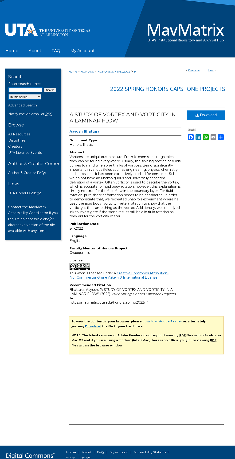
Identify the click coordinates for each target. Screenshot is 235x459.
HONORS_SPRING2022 (114, 71)
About (86, 452)
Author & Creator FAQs (27, 173)
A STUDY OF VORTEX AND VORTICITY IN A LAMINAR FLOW (123, 117)
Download (206, 115)
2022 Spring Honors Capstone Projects (167, 89)
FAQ (100, 452)
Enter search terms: (24, 84)
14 (135, 71)
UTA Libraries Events (25, 152)
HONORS (87, 71)
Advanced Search (22, 105)
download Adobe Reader (162, 321)
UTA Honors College (24, 193)
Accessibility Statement (152, 452)
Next (211, 70)
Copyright (85, 457)
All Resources (19, 134)
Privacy (70, 457)
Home (73, 71)
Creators (15, 146)
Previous (194, 70)
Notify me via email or (30, 114)
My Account (119, 452)
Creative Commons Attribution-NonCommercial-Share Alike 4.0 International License (119, 275)
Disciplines (16, 140)
